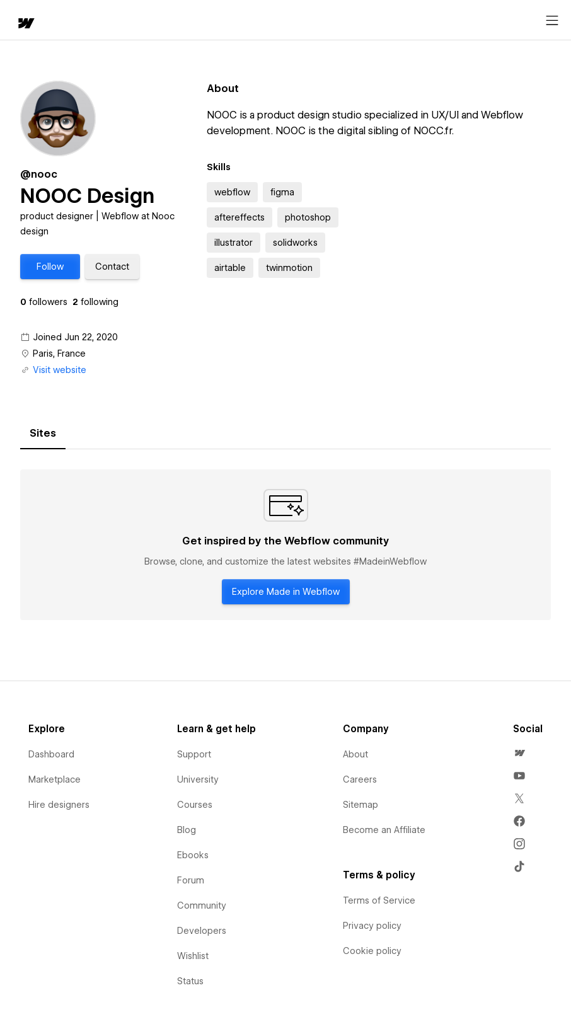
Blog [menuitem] (186, 830)
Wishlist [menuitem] (193, 956)
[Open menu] (552, 21)
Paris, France (59, 353)
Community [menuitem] (201, 905)
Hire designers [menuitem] (58, 805)
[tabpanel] (285, 545)
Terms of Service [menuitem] (379, 900)
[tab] (43, 433)
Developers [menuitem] (201, 931)
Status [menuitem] (190, 981)
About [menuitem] (355, 754)
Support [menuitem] (194, 754)
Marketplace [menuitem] (54, 779)
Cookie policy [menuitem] (372, 951)
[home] (25, 24)
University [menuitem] (198, 779)
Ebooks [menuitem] (193, 855)
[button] (50, 266)
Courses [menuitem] (194, 805)
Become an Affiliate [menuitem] (384, 830)
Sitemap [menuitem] (360, 805)
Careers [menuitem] (360, 779)
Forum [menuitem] (190, 880)
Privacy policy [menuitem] (372, 926)
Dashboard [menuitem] (51, 754)
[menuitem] (519, 753)
